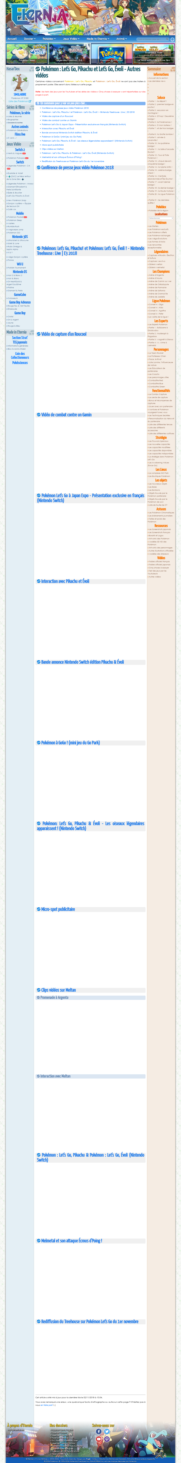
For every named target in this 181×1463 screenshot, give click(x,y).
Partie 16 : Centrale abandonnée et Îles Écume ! (160, 177)
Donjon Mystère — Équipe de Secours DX (19, 204)
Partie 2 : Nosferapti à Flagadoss (158, 335)
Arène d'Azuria (155, 278)
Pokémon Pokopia (16, 158)
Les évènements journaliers (161, 516)
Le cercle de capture (158, 397)
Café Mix (12, 209)
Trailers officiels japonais (159, 564)
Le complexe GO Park (159, 473)
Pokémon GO (14, 232)
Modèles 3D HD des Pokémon (157, 543)
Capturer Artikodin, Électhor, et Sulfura (161, 256)
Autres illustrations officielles (161, 551)
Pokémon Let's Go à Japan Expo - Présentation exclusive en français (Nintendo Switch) (84, 124)
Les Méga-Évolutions (158, 238)
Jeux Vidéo (70, 38)
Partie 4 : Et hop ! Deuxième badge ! (161, 117)
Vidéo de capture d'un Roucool (57, 116)
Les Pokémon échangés (159, 235)
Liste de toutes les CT (158, 505)
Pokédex (48, 38)
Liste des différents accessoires (156, 429)
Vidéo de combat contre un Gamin (59, 120)
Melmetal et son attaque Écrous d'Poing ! (62, 157)
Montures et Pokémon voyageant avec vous (158, 411)
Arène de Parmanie (157, 287)
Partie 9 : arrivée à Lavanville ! (156, 138)
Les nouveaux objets (158, 484)
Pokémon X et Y (58, 1454)
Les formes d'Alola (157, 242)
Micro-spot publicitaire (53, 145)
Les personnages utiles (159, 377)
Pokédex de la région (158, 210)
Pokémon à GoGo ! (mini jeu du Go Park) (61, 136)
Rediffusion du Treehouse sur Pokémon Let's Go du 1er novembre (73, 161)
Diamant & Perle (15, 290)
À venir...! (12, 138)
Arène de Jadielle (157, 297)
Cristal (10, 316)
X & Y (10, 252)
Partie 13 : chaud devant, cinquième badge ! (160, 162)
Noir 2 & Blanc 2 (15, 275)
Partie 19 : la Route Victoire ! (161, 191)
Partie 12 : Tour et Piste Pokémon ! (158, 156)
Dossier (28, 38)
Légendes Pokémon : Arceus (20, 183)
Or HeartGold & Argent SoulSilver (14, 283)
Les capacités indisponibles (161, 453)
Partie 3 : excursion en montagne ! (158, 111)
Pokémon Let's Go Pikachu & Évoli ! (66, 1451)
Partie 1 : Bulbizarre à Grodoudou (158, 329)
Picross (11, 260)
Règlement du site (16, 1430)
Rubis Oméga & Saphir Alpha (14, 248)
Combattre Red (156, 380)
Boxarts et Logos (156, 535)
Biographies (13, 119)
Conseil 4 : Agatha (157, 310)
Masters (11, 223)
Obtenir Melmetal (156, 267)
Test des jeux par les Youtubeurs (157, 572)
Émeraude (12, 309)
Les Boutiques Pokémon (159, 476)
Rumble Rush (13, 226)
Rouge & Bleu (14, 326)
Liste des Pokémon (18, 101)
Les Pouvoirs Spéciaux (158, 441)
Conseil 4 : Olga (156, 304)
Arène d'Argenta (156, 275)
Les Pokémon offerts (158, 232)
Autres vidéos (155, 577)
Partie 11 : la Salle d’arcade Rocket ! (161, 150)
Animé (120, 38)
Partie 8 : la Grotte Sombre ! (161, 134)
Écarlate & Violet (153, 52)
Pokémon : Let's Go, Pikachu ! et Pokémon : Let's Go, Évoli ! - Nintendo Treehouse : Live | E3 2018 (88, 112)
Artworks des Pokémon (159, 538)
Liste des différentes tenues (160, 424)
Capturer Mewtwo (157, 261)
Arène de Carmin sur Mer (160, 281)
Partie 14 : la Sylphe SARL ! (160, 167)
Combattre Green (157, 386)
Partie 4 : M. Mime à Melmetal (157, 344)
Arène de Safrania (157, 290)
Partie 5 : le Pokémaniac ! (160, 122)
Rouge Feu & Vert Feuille (19, 306)
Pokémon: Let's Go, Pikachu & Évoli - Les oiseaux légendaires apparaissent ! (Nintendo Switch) (87, 140)
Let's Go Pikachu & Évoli (18, 196)
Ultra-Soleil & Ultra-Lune (18, 240)
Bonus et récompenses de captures (160, 402)
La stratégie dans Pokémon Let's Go (160, 458)
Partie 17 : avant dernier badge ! (159, 183)
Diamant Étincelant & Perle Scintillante (17, 188)
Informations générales (18, 346)
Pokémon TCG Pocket (111, 60)
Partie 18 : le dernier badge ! (161, 188)
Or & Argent (13, 320)
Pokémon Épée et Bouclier (62, 1448)
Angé (88, 1459)
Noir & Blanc (13, 278)
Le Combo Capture (158, 394)
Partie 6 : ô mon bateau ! (160, 125)
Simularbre (20, 94)
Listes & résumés (15, 116)
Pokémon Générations (18, 130)
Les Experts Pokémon (158, 324)
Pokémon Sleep (27, 60)
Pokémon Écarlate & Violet (62, 1438)
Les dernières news (157, 81)
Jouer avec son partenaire (161, 406)
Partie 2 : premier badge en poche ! (161, 105)
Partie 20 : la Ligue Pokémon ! (161, 195)
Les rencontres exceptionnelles (154, 246)
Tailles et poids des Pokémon (157, 520)
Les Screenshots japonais (160, 529)
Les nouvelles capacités (159, 444)
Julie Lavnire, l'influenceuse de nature (160, 363)
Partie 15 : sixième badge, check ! (160, 171)
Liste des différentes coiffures (161, 433)
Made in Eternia (97, 38)
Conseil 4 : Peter (156, 314)
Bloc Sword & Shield (16, 349)
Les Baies (153, 487)
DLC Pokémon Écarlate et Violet (65, 1440)
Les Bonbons (154, 490)
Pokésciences (20, 363)
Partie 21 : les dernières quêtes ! (158, 201)
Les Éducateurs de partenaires (156, 369)
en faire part (47, 1405)
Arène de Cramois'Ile (158, 294)
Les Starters (153, 226)
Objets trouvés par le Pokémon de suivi (157, 500)
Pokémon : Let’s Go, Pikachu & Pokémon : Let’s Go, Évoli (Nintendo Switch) (78, 153)
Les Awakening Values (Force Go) (158, 464)
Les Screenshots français (159, 532)
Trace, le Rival (155, 359)
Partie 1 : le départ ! (158, 101)
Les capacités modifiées (159, 447)
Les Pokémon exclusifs (158, 229)
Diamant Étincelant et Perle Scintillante (67, 1446)
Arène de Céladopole (159, 284)
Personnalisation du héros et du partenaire (161, 420)
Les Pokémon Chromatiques (161, 512)
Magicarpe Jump (15, 229)
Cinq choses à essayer (159, 568)
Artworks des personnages (160, 547)
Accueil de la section (158, 78)
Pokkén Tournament (17, 268)
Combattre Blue (156, 383)
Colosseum (13, 298)
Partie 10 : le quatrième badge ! (159, 144)
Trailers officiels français (159, 561)
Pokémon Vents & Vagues (62, 1430)
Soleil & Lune (13, 243)
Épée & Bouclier (15, 193)
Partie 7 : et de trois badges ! (161, 129)
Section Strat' (20, 338)
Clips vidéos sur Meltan (53, 149)
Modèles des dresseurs (159, 554)
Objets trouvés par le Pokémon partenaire (157, 494)
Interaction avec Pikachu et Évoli (58, 128)
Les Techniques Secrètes (159, 415)
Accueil (12, 38)
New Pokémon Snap (17, 200)
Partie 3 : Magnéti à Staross (161, 339)
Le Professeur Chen (157, 356)
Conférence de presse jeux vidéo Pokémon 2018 (65, 108)
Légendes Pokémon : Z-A (69, 60)
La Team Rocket (156, 353)
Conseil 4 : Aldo (156, 307)
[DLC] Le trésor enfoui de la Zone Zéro (19, 178)
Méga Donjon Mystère (18, 257)
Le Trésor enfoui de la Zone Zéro (154, 60)
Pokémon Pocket (15, 217)
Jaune (10, 323)
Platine (11, 287)
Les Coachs (154, 374)
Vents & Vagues (15, 153)
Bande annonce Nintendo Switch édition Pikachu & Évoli (69, 132)
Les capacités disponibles (160, 450)
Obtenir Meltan (155, 264)
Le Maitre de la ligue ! (158, 317)
